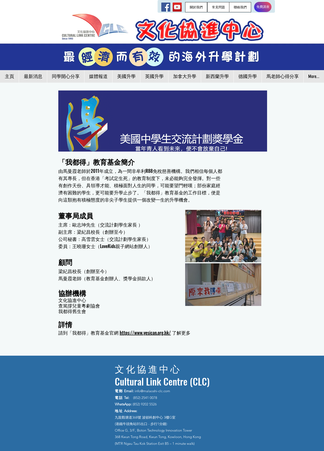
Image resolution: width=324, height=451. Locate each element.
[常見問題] (218, 7)
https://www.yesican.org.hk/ (145, 332)
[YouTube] (177, 7)
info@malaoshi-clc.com (152, 391)
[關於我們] (196, 7)
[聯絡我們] (240, 7)
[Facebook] (165, 7)
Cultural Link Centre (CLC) (162, 381)
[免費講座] (262, 7)
